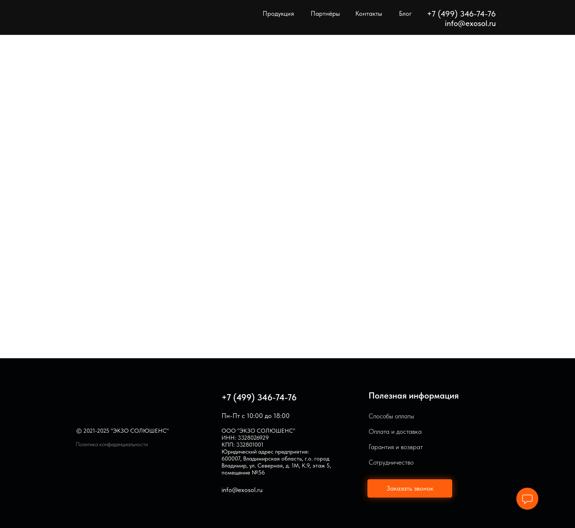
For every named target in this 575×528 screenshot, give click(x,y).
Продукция (278, 13)
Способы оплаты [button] (391, 416)
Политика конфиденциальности (112, 444)
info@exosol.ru (470, 23)
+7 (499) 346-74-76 (259, 397)
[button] (409, 488)
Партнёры (325, 13)
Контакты (368, 13)
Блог (405, 13)
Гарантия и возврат (396, 447)
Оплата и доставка (395, 431)
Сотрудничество (391, 462)
